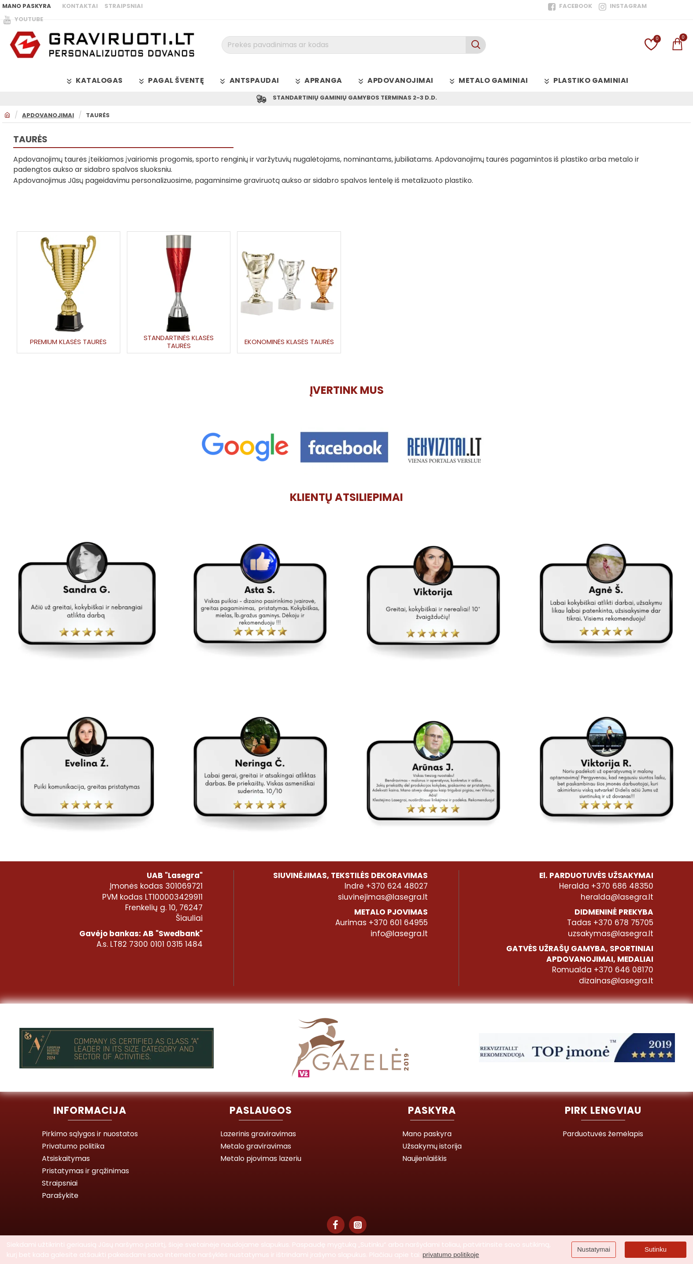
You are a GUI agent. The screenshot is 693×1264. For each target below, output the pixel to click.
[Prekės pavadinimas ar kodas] (475, 45)
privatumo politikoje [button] (450, 1254)
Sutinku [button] (656, 1249)
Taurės (98, 117)
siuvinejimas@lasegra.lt (383, 898)
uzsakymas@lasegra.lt (610, 935)
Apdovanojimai (48, 117)
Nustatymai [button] (593, 1249)
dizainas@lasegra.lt (616, 982)
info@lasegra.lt (399, 935)
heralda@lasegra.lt (617, 898)
